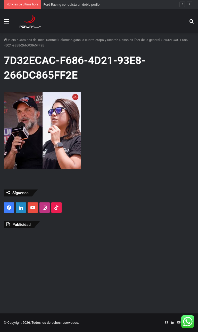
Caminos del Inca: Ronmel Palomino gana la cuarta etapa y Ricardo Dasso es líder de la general (89, 40)
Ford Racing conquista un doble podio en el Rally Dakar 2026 (88, 4)
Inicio (10, 40)
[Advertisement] (99, 269)
